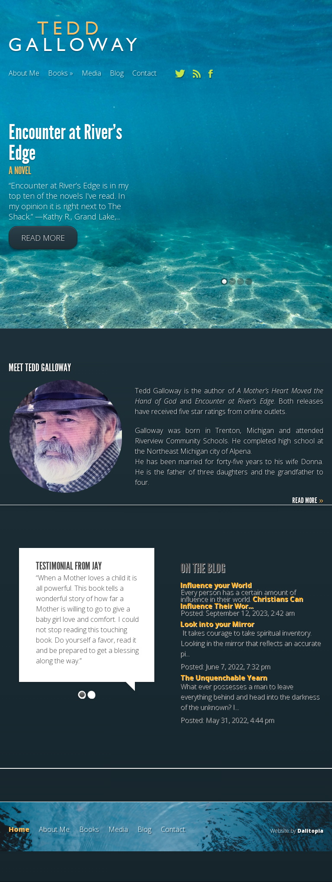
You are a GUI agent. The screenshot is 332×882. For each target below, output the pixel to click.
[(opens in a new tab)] (236, 243)
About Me (24, 73)
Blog (117, 73)
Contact (144, 73)
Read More (43, 238)
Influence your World (216, 585)
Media (91, 73)
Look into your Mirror (217, 624)
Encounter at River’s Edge (65, 143)
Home (19, 829)
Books (58, 73)
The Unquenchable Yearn (223, 677)
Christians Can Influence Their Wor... (241, 602)
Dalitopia (310, 830)
